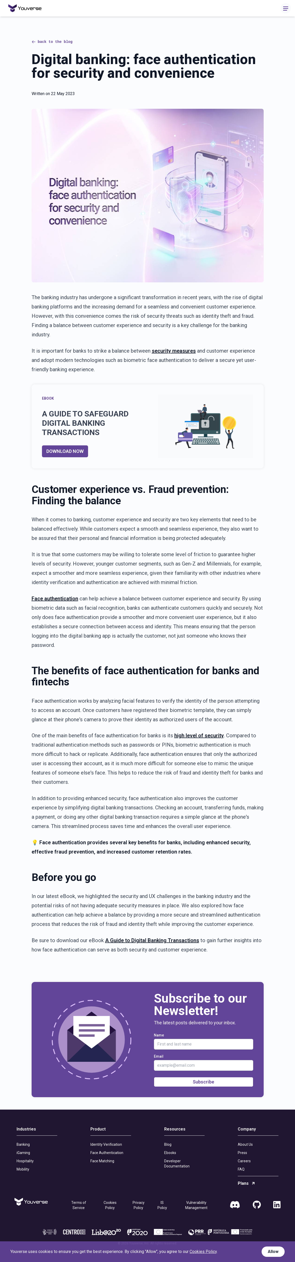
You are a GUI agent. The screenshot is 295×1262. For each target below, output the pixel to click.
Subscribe (203, 1082)
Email (158, 1056)
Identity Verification (106, 1144)
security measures (174, 351)
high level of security (199, 735)
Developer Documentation (177, 1163)
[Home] (24, 8)
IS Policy (162, 1205)
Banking (23, 1144)
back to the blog (52, 42)
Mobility (23, 1169)
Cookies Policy (110, 1205)
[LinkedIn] (276, 1205)
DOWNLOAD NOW (65, 451)
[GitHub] (257, 1205)
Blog (167, 1144)
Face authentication (55, 598)
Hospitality (25, 1161)
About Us (245, 1144)
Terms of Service (78, 1205)
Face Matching (102, 1161)
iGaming (23, 1153)
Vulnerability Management (196, 1205)
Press (242, 1153)
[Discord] (235, 1205)
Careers (244, 1161)
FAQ (241, 1169)
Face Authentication (106, 1153)
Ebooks (170, 1153)
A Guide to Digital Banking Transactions (152, 940)
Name (159, 1035)
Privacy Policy (139, 1205)
